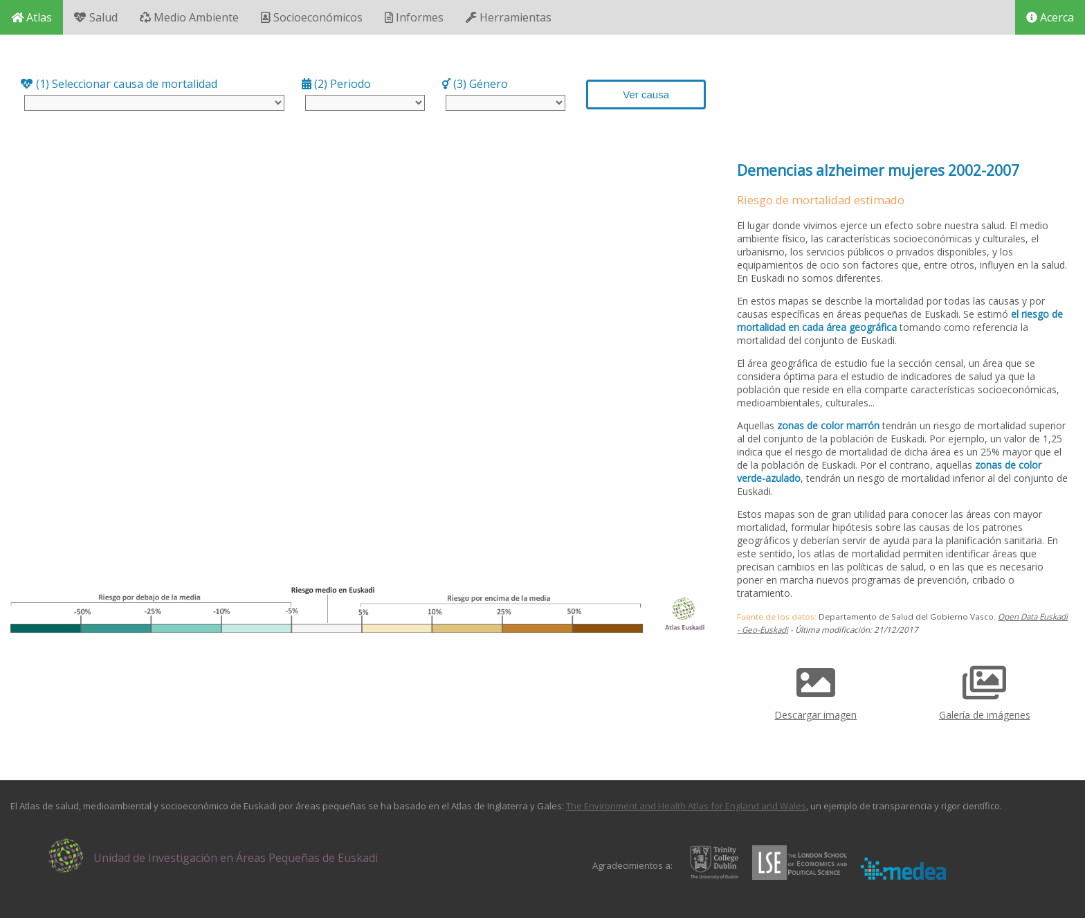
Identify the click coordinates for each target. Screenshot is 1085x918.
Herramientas (508, 17)
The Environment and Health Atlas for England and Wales (686, 806)
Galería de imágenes (985, 688)
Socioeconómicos (312, 17)
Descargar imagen (815, 688)
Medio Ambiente (189, 17)
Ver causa (646, 94)
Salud (96, 17)
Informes (414, 17)
